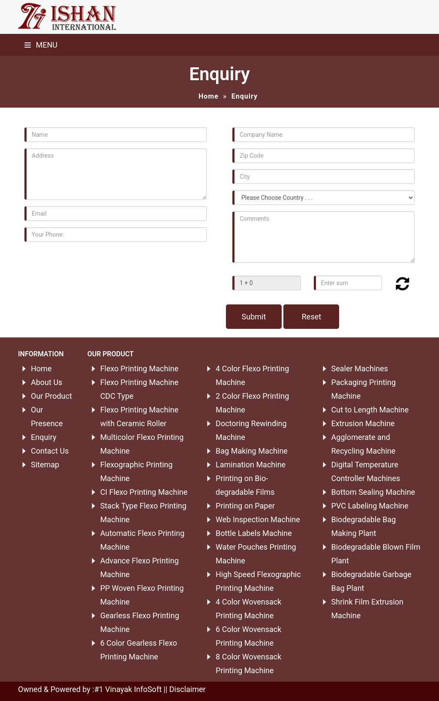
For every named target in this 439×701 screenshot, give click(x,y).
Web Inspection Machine (258, 519)
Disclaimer (187, 689)
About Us (46, 382)
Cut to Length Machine (370, 409)
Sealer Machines (359, 368)
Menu (40, 44)
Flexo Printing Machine (139, 368)
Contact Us (50, 450)
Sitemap (45, 464)
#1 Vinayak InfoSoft (128, 689)
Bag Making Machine (252, 450)
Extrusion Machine (363, 423)
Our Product (51, 395)
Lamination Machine (251, 464)
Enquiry (43, 437)
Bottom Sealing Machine (373, 491)
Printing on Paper (245, 505)
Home (208, 96)
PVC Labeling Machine (370, 505)
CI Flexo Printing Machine (144, 491)
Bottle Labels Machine (254, 533)
